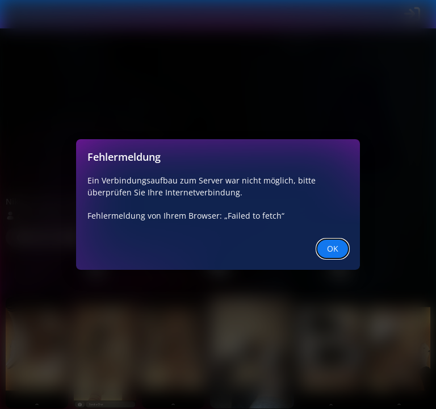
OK (332, 248)
